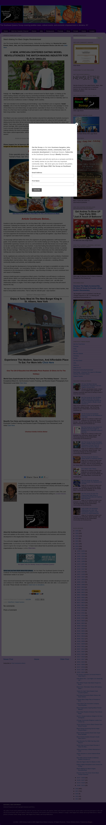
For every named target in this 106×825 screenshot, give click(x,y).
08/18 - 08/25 (81, 600)
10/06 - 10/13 (81, 582)
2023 (77, 538)
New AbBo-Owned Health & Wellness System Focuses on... (88, 758)
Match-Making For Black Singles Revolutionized (86, 769)
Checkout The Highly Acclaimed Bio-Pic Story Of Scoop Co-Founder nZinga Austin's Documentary (87, 288)
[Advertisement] (36, 454)
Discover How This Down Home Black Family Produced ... (88, 773)
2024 (77, 536)
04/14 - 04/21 (81, 646)
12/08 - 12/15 (81, 559)
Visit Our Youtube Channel (19, 31)
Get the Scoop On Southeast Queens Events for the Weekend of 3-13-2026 (91, 415)
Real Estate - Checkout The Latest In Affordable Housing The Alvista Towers (87, 372)
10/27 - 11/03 (81, 574)
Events (34, 31)
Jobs (41, 31)
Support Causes (78, 376)
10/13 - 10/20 (81, 579)
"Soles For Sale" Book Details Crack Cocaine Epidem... (87, 691)
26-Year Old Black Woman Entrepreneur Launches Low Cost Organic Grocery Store (91, 385)
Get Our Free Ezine (79, 344)
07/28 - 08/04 (81, 608)
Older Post (64, 659)
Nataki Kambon (19, 602)
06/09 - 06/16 (81, 626)
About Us (76, 365)
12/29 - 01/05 (81, 551)
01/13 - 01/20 (81, 782)
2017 (77, 791)
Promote (60, 31)
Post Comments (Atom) (18, 663)
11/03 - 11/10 (81, 571)
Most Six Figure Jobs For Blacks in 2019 (88, 762)
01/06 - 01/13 (81, 785)
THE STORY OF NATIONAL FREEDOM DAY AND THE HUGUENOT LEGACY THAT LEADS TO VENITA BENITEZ (90, 511)
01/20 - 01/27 (81, 780)
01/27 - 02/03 (81, 777)
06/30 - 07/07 (81, 618)
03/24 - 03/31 (81, 654)
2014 (77, 799)
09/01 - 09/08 (81, 595)
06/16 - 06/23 (81, 623)
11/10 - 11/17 (81, 569)
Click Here (48, 362)
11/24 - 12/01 (81, 564)
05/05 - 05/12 (81, 638)
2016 (77, 793)
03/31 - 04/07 (81, 651)
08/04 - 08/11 (81, 605)
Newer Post (8, 659)
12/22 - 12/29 (81, 553)
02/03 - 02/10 (81, 672)
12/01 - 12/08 (81, 561)
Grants (84, 31)
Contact (92, 31)
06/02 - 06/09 (81, 628)
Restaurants (50, 31)
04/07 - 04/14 (81, 649)
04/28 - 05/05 (81, 641)
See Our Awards (78, 353)
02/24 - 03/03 (81, 664)
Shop (68, 31)
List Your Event (77, 360)
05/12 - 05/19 (81, 636)
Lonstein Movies (60, 493)
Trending (76, 356)
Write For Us (77, 367)
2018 (77, 788)
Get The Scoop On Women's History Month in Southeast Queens (91, 457)
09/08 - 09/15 (81, 592)
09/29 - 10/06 (81, 584)
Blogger (90, 822)
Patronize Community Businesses (83, 370)
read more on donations (36, 585)
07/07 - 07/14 (81, 615)
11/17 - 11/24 (81, 566)
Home (6, 31)
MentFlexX (11, 602)
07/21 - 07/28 (81, 610)
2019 (77, 549)
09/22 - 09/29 (81, 587)
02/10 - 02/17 (81, 669)
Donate (75, 31)
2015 (77, 796)
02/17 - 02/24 (81, 667)
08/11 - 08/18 (81, 602)
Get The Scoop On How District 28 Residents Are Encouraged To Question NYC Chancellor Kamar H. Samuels (91, 429)
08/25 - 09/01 (81, 597)
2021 (77, 543)
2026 (77, 531)
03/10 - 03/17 (81, 659)
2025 (77, 533)
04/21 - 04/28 (81, 644)
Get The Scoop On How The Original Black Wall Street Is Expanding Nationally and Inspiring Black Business (91, 496)
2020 (77, 546)
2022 (77, 541)
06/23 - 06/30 (81, 620)
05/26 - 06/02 (81, 631)
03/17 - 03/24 (81, 656)
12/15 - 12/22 (81, 556)
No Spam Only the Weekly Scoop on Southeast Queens (36, 564)
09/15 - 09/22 (81, 589)
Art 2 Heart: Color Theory (88, 468)
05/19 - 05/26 (81, 633)
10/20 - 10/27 (81, 577)
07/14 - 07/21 (81, 613)
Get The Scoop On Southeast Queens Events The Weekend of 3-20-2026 (91, 482)
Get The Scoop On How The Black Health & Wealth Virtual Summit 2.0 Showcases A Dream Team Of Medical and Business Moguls (91, 444)
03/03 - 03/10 (81, 662)
